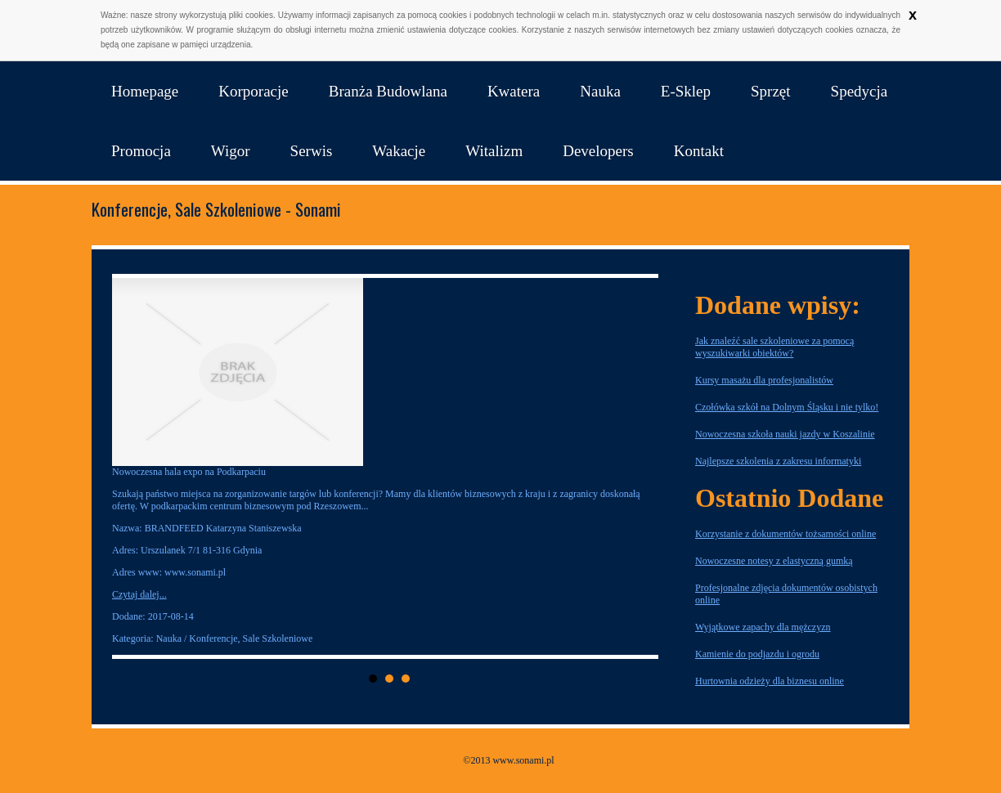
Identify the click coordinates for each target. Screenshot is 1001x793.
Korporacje (253, 91)
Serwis (311, 150)
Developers (598, 150)
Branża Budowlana (388, 91)
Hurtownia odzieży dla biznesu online (769, 681)
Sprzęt (771, 91)
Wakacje (398, 150)
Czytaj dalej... (139, 594)
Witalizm (494, 150)
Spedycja (859, 91)
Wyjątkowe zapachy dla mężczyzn (763, 627)
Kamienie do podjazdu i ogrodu (757, 654)
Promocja (141, 150)
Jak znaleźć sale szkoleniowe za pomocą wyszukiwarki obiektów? (774, 347)
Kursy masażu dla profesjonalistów (764, 380)
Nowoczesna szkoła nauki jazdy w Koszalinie (785, 434)
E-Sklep (686, 91)
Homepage (144, 91)
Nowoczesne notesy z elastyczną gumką (774, 561)
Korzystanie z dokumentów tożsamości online (785, 534)
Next (641, 467)
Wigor (230, 150)
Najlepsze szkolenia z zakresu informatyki (778, 461)
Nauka (600, 91)
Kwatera (513, 91)
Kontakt (699, 150)
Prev (137, 467)
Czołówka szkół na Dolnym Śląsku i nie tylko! (786, 407)
